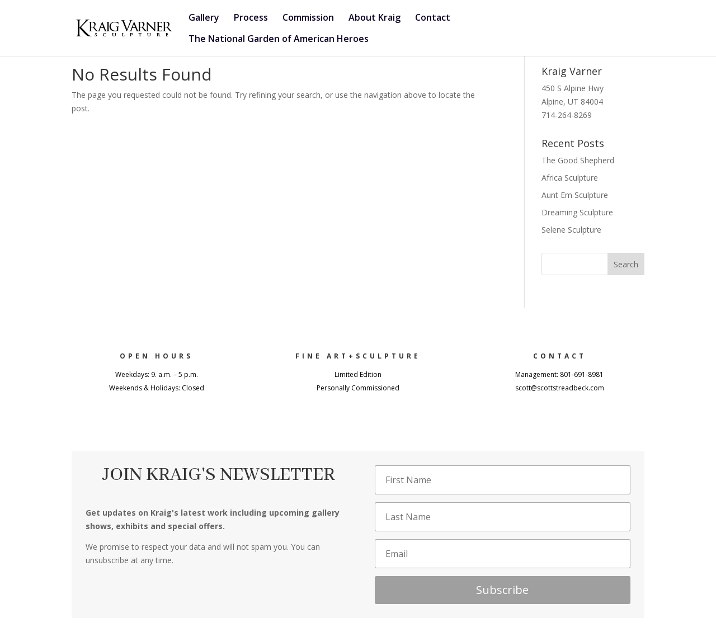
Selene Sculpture (571, 229)
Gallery (204, 18)
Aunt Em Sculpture (574, 195)
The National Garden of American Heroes (279, 40)
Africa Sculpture (569, 177)
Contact (432, 18)
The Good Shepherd (577, 160)
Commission (308, 18)
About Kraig (374, 18)
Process (251, 18)
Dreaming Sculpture (577, 212)
